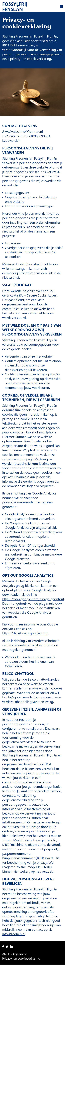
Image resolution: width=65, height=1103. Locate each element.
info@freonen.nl (31, 132)
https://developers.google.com (24, 633)
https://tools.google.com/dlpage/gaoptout (33, 599)
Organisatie (19, 954)
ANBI (5, 954)
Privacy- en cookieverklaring (21, 958)
